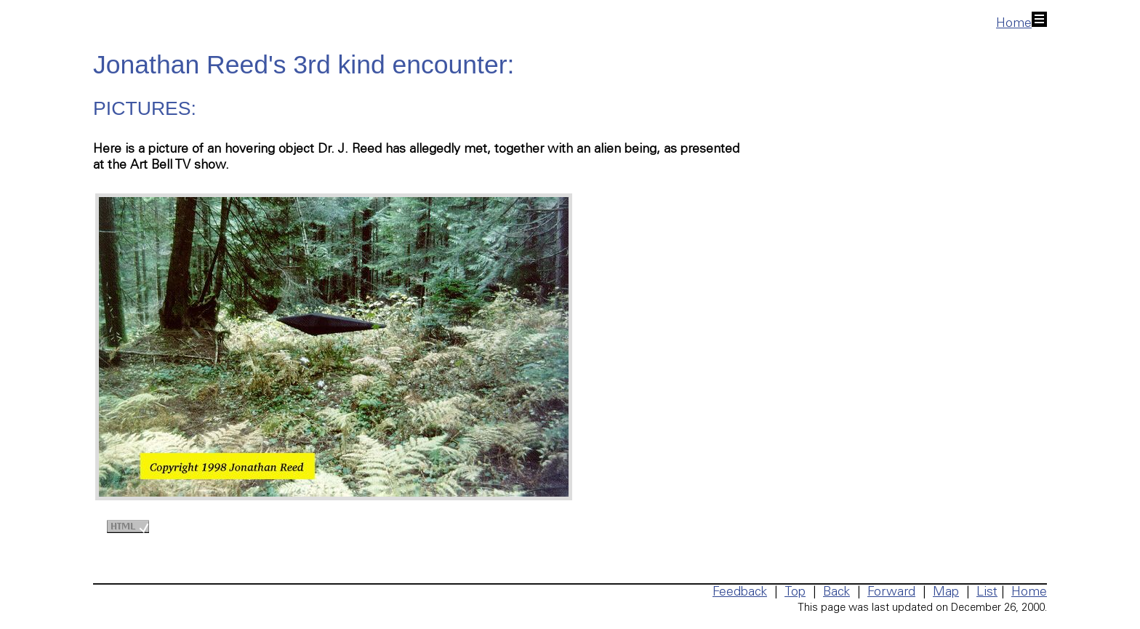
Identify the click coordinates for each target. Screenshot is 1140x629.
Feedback (739, 592)
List (987, 592)
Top (795, 592)
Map (946, 592)
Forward (891, 592)
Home (1021, 24)
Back (836, 592)
